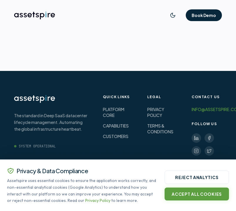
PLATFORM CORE (113, 112)
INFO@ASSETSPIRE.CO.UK (207, 109)
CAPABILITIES (116, 125)
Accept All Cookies (197, 194)
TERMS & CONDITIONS (160, 128)
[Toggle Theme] (173, 15)
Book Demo (204, 15)
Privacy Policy (98, 200)
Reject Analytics (196, 177)
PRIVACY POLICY (155, 112)
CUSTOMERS (115, 136)
